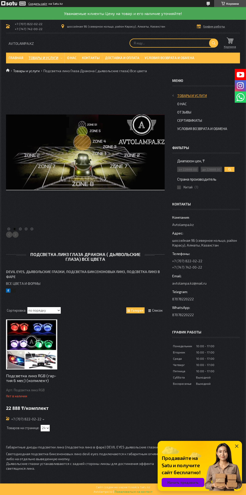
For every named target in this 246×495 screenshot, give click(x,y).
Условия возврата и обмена (169, 58)
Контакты (91, 58)
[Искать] (213, 43)
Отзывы (184, 112)
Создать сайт (37, 3)
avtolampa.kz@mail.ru (189, 283)
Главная (16, 58)
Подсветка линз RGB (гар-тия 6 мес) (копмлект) (31, 378)
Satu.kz (145, 487)
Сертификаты (189, 120)
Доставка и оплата (122, 58)
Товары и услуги (43, 58)
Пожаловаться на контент (133, 491)
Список (157, 310)
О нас (72, 58)
